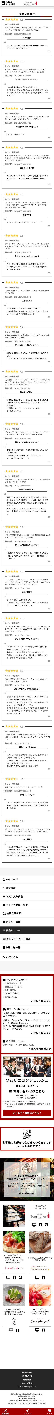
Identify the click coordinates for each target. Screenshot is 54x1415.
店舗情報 (27, 1379)
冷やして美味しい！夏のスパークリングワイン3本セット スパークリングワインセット (27, 680)
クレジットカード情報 (17, 939)
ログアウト (10, 957)
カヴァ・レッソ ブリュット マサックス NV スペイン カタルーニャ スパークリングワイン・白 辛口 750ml (27, 117)
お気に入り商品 (13, 896)
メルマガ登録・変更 (15, 905)
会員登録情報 (12, 913)
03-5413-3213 (27, 1085)
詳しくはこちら (40, 1000)
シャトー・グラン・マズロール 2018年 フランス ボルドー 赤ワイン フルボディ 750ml (27, 480)
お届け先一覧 (11, 947)
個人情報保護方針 (39, 1048)
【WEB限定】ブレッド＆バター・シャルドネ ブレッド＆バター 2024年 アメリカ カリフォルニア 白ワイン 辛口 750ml (27, 737)
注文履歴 (9, 888)
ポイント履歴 (11, 922)
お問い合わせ (27, 1372)
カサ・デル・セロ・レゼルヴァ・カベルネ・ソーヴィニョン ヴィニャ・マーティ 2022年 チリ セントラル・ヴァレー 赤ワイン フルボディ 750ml (27, 628)
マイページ (10, 879)
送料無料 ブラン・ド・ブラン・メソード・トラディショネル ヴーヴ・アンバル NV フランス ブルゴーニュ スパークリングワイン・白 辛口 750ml (27, 382)
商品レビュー (11, 930)
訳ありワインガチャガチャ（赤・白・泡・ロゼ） (24, 787)
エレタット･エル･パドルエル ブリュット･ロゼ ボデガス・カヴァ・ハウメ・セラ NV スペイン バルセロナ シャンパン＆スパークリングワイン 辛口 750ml (27, 582)
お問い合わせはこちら (27, 1091)
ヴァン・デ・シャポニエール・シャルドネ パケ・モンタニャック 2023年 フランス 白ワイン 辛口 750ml (27, 433)
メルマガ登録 (27, 1383)
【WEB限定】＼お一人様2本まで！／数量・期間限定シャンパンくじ (27, 291)
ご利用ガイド (27, 1376)
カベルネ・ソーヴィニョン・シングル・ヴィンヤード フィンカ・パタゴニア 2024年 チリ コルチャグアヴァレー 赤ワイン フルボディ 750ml (27, 204)
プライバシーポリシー (27, 1386)
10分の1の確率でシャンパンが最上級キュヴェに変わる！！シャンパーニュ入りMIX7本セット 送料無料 (25, 70)
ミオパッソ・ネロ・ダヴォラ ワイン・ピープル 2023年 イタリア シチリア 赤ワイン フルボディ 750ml (27, 28)
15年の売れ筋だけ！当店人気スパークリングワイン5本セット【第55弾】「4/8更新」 (27, 336)
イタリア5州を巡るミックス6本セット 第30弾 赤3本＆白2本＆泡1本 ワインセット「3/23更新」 (27, 536)
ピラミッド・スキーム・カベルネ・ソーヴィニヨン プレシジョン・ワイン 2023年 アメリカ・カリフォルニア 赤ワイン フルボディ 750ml (27, 158)
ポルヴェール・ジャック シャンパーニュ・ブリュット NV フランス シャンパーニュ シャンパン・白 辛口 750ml (27, 830)
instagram (27, 1193)
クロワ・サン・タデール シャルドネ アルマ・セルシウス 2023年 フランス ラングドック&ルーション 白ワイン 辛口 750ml (27, 246)
